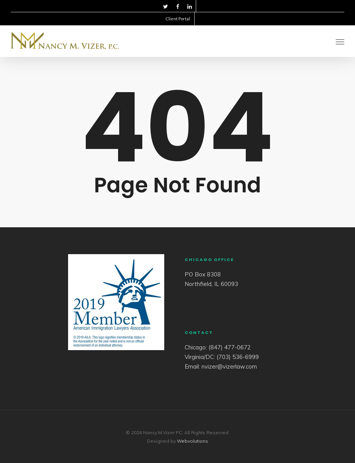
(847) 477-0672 (229, 347)
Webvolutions (192, 441)
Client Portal (177, 18)
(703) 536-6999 (238, 356)
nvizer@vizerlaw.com (229, 366)
